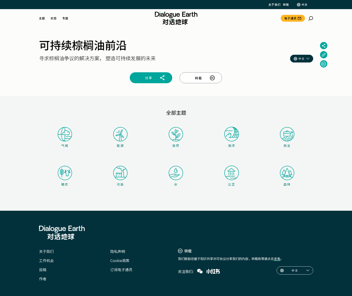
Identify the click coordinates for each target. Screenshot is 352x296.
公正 (231, 176)
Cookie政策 (120, 260)
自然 (176, 137)
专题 (65, 18)
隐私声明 (117, 251)
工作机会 (46, 260)
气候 (65, 137)
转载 (286, 4)
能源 (120, 137)
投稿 (42, 269)
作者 (42, 278)
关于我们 (274, 4)
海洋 (231, 137)
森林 (287, 176)
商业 (287, 137)
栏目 (54, 18)
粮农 (65, 176)
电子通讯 (290, 18)
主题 (42, 18)
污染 (120, 176)
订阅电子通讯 (121, 269)
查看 (277, 258)
